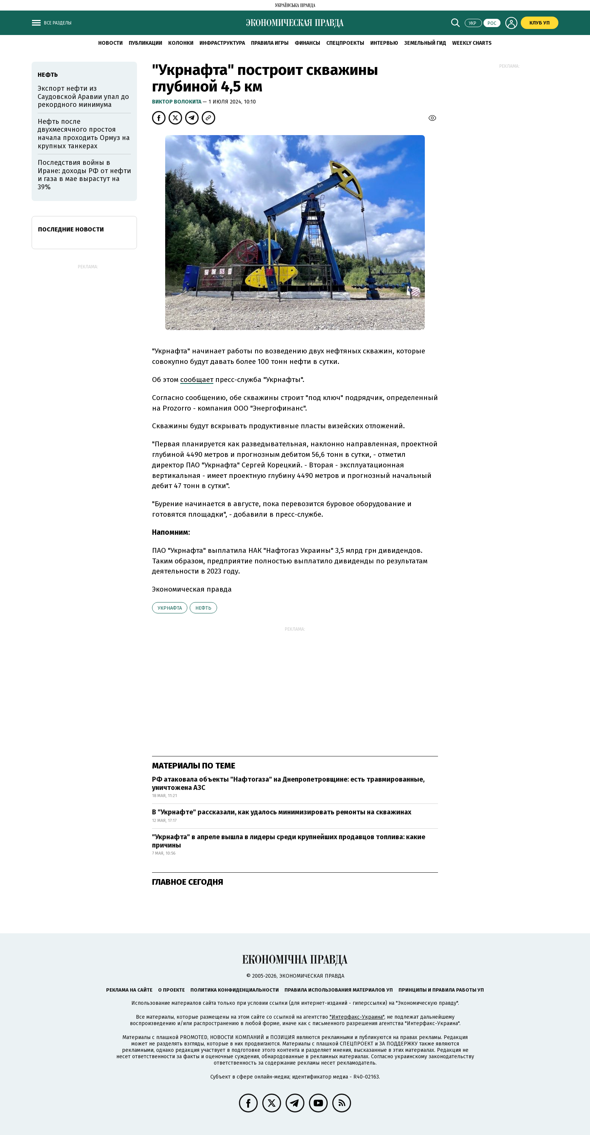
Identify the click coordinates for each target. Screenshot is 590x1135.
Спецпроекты (345, 43)
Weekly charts (472, 43)
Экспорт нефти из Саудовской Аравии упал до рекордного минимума (83, 96)
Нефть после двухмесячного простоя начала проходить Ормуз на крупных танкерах (84, 133)
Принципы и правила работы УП (441, 990)
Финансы (307, 43)
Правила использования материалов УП (338, 990)
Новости (110, 43)
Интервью (384, 43)
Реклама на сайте (129, 990)
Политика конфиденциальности (234, 990)
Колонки (180, 43)
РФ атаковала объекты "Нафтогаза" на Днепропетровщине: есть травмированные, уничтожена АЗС (288, 783)
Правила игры (270, 43)
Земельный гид (425, 43)
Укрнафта (170, 608)
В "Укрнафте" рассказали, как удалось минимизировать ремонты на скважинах (281, 812)
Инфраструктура (222, 43)
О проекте (171, 990)
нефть (203, 608)
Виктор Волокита (177, 102)
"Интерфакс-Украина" (357, 1017)
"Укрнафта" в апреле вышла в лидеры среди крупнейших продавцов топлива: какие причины (288, 841)
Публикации (145, 43)
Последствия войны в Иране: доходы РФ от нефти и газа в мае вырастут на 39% (84, 174)
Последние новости (71, 229)
